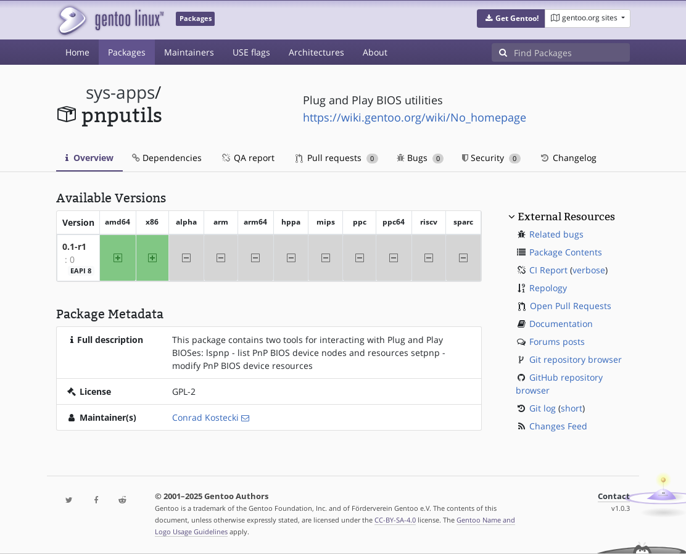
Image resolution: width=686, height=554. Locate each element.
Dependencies (167, 157)
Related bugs (556, 234)
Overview (89, 157)
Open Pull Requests (570, 306)
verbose (588, 270)
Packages (127, 52)
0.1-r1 (74, 246)
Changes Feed (558, 426)
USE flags (251, 52)
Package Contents (565, 252)
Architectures (316, 52)
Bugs (420, 157)
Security (491, 157)
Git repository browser (575, 359)
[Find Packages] (572, 52)
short (571, 408)
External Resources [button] (566, 216)
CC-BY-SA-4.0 (395, 519)
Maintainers (189, 52)
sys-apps (120, 92)
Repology (548, 288)
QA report (247, 157)
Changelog (568, 157)
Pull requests (336, 157)
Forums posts (557, 341)
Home (77, 52)
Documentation (561, 323)
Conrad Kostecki (205, 417)
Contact (614, 496)
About (375, 52)
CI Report (548, 270)
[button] (511, 18)
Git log (542, 408)
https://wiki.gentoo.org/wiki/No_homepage (414, 117)
